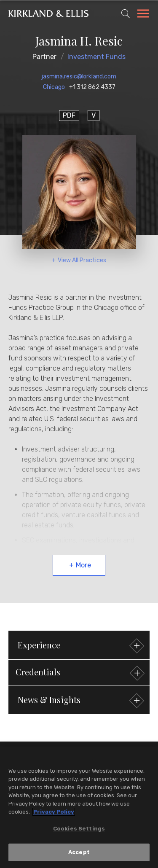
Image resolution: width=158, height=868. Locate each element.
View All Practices (82, 260)
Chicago (54, 87)
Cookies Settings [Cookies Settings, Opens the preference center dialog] (79, 828)
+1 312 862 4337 (92, 87)
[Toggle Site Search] (126, 13)
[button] (79, 672)
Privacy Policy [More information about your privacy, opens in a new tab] (53, 812)
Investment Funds (96, 57)
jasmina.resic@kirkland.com (79, 76)
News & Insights (80, 701)
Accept (79, 852)
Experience (80, 646)
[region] (79, 807)
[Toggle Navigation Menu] (143, 14)
